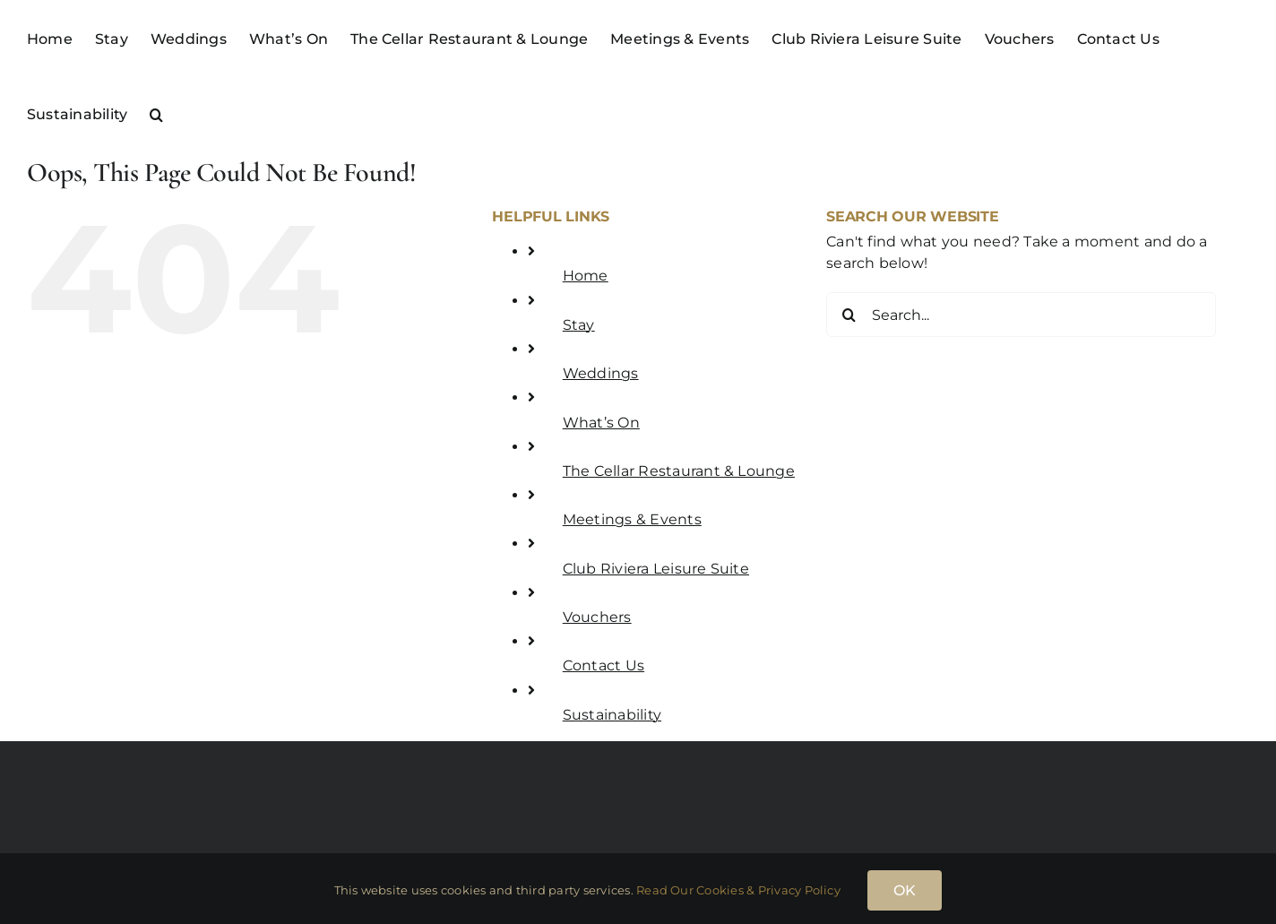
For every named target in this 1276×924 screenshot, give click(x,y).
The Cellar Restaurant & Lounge (679, 470)
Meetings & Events (632, 519)
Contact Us (603, 665)
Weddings (601, 373)
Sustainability (612, 714)
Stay (579, 324)
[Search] (848, 314)
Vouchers (597, 617)
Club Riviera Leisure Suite (656, 568)
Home (585, 275)
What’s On (601, 422)
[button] (156, 113)
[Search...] (1021, 314)
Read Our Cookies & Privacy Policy (738, 890)
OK (904, 890)
